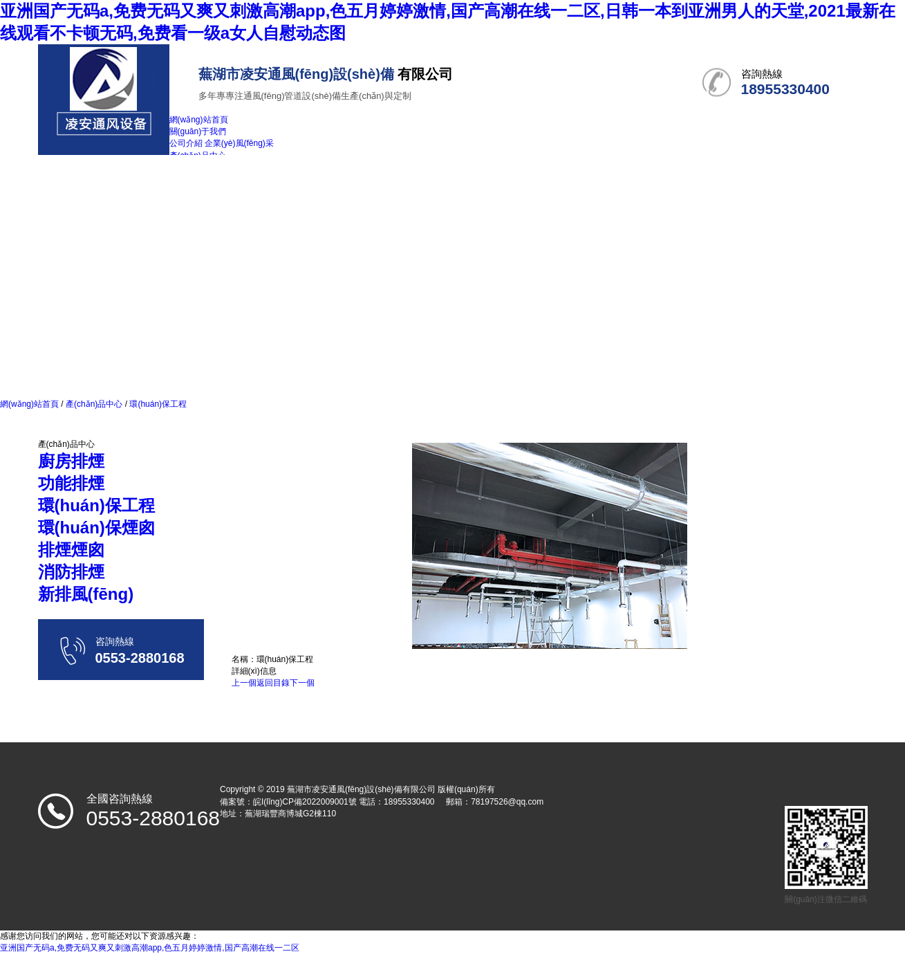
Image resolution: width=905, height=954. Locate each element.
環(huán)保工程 (157, 404)
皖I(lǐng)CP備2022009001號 (305, 802)
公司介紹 (186, 143)
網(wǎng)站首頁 (29, 404)
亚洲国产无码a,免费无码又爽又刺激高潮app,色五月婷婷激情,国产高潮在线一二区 (149, 948)
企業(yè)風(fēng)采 (239, 143)
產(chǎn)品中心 (94, 404)
